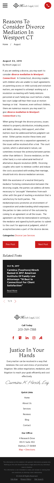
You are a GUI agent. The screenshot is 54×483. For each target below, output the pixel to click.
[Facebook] (13, 337)
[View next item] (15, 301)
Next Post (43, 244)
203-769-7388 (27, 329)
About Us (27, 403)
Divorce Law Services (25, 235)
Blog (27, 420)
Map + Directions (27, 450)
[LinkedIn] (27, 337)
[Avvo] (40, 337)
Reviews (27, 414)
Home (27, 398)
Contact (27, 425)
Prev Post (10, 244)
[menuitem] (14, 479)
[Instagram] (33, 337)
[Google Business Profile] (20, 337)
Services (27, 409)
